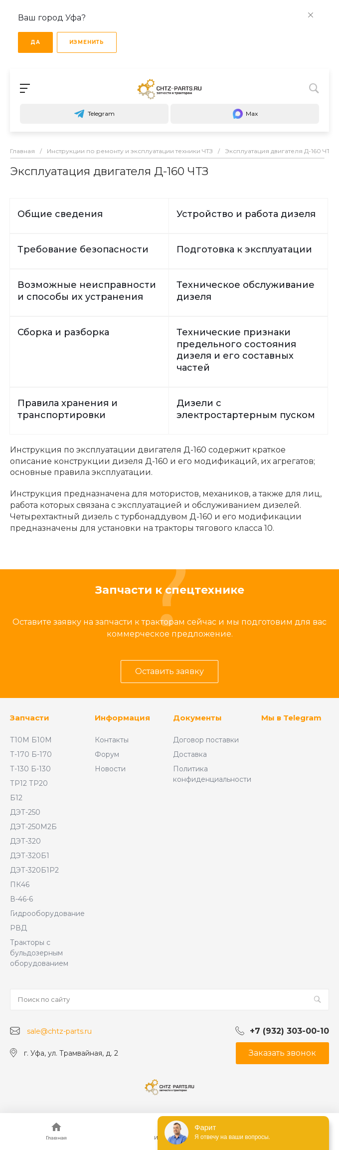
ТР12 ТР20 (29, 783)
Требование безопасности (83, 249)
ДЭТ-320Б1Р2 (34, 870)
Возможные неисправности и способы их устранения (86, 290)
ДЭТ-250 (25, 812)
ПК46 (19, 884)
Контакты (112, 739)
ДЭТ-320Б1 (29, 855)
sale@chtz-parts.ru (59, 1031)
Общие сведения (60, 214)
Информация (122, 717)
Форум (107, 754)
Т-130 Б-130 (30, 768)
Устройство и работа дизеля (246, 214)
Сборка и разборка (63, 332)
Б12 (16, 797)
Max (245, 114)
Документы (197, 717)
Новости (110, 768)
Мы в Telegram (291, 717)
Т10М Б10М (31, 739)
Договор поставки (206, 739)
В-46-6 (21, 899)
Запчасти (29, 717)
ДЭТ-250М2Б (33, 826)
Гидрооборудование (47, 913)
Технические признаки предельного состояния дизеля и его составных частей (236, 350)
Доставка (190, 754)
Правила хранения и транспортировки (67, 409)
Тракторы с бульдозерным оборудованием (39, 953)
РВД (18, 927)
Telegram (94, 114)
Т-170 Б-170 (31, 754)
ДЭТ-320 (25, 841)
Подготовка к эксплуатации (244, 249)
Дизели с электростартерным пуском (245, 409)
